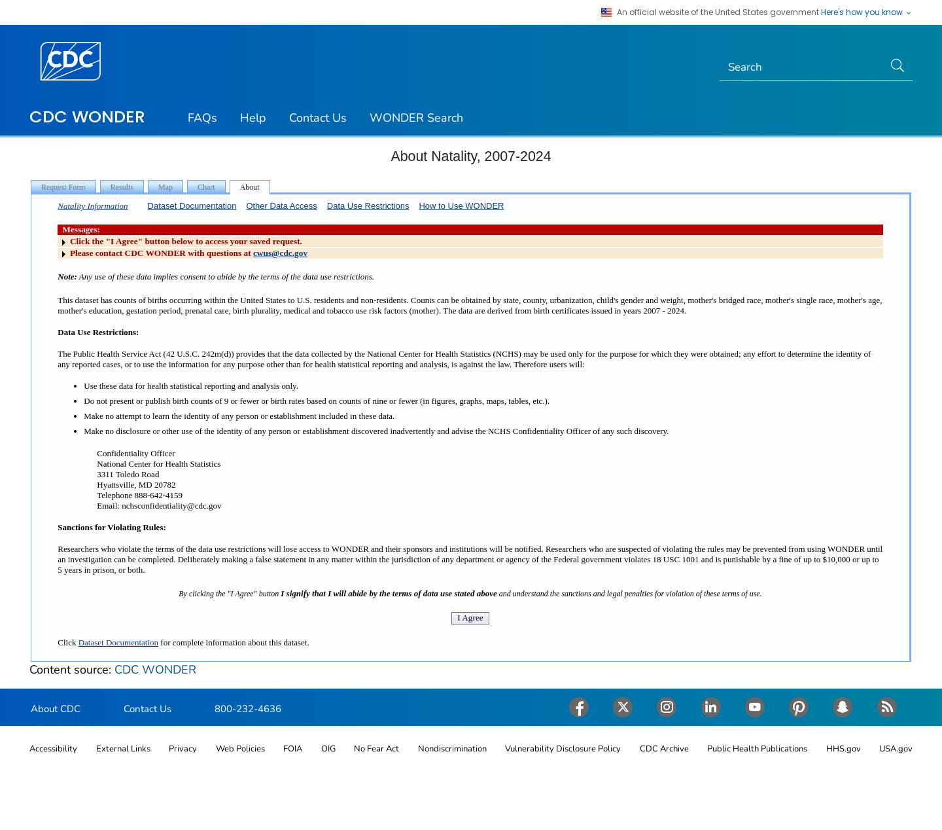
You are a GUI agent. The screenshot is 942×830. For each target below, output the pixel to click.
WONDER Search (416, 118)
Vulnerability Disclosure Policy (563, 749)
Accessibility (53, 749)
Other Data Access (281, 206)
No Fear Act (376, 749)
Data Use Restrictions (368, 206)
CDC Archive (664, 749)
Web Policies (240, 749)
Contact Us (318, 118)
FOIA (292, 749)
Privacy (183, 749)
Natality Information (93, 206)
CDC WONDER (87, 116)
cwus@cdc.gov (280, 253)
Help (253, 118)
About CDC (55, 708)
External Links (123, 749)
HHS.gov (843, 749)
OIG (328, 749)
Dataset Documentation (192, 206)
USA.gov (896, 749)
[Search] (802, 67)
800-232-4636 (248, 708)
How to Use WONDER (461, 206)
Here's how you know (867, 12)
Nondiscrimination (452, 749)
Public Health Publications (757, 749)
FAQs (202, 118)
